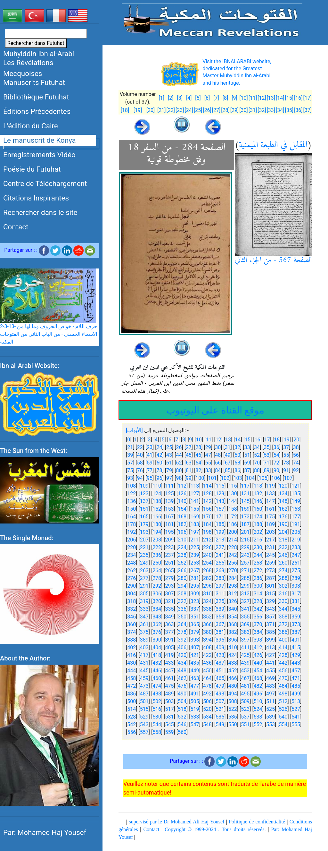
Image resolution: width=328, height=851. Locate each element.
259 (270, 563)
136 (131, 501)
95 (149, 478)
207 (144, 540)
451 (220, 671)
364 (182, 624)
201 (245, 532)
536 (232, 717)
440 (258, 663)
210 (182, 540)
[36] (298, 110)
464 (207, 678)
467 (245, 678)
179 (144, 524)
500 (131, 701)
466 (232, 678)
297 (220, 586)
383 (245, 632)
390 (156, 640)
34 (257, 447)
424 (232, 655)
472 (131, 686)
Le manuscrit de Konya (39, 140)
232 (283, 547)
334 (156, 609)
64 (198, 463)
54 (276, 455)
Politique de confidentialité (257, 821)
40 (140, 455)
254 (207, 563)
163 (295, 509)
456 (283, 671)
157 (220, 509)
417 (144, 655)
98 (179, 478)
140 (182, 501)
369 (245, 624)
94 (140, 478)
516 (156, 709)
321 (169, 601)
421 (194, 655)
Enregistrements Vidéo (39, 154)
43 (169, 455)
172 (232, 517)
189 (270, 524)
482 (258, 686)
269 (220, 570)
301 (270, 586)
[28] (225, 110)
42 (159, 455)
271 (245, 570)
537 (245, 717)
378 (182, 632)
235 (144, 555)
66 (218, 463)
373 (295, 624)
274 (283, 570)
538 (258, 717)
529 (144, 717)
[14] (280, 98)
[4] (189, 98)
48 (218, 455)
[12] (262, 98)
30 (218, 447)
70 (257, 463)
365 (194, 624)
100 (199, 478)
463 (194, 678)
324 (207, 601)
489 (169, 694)
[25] (198, 110)
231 (270, 547)
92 (296, 470)
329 (270, 601)
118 (258, 486)
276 (131, 578)
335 (169, 609)
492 (207, 694)
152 (156, 509)
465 (220, 678)
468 (258, 678)
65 (208, 463)
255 (220, 563)
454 (258, 671)
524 (258, 709)
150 (131, 509)
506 (207, 701)
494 (232, 694)
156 (207, 509)
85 (228, 470)
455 (270, 671)
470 (283, 678)
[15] (289, 98)
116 (232, 486)
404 (156, 647)
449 (194, 671)
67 (228, 463)
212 (207, 540)
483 (270, 686)
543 (144, 724)
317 (295, 594)
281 (194, 578)
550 (232, 724)
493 (220, 694)
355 (245, 617)
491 (194, 694)
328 (258, 601)
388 (131, 640)
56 (296, 455)
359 (295, 617)
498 (283, 694)
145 (245, 501)
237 (169, 555)
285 (245, 578)
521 (220, 709)
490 (182, 694)
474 (156, 686)
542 (131, 724)
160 (258, 509)
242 (232, 555)
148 (283, 501)
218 (283, 540)
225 (194, 547)
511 (270, 701)
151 (144, 509)
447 (169, 671)
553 (270, 724)
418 (156, 655)
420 (182, 655)
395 (220, 640)
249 (144, 563)
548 (207, 724)
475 (169, 686)
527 (295, 709)
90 (276, 470)
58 (140, 463)
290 (131, 586)
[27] (216, 110)
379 (194, 632)
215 (245, 540)
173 (245, 517)
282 (207, 578)
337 (194, 609)
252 (182, 563)
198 (207, 532)
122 (131, 493)
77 (149, 470)
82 (198, 470)
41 (149, 455)
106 (275, 478)
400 (283, 640)
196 (182, 532)
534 (207, 717)
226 (207, 547)
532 (182, 717)
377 (169, 632)
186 (232, 524)
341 (245, 609)
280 (182, 578)
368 (232, 624)
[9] (234, 98)
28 (198, 447)
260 (283, 563)
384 (258, 632)
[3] (179, 98)
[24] (188, 110)
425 (245, 655)
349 (169, 617)
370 (258, 624)
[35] (289, 110)
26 (179, 447)
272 (258, 570)
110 (156, 486)
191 (295, 524)
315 (270, 594)
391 (169, 640)
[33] (271, 110)
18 (277, 440)
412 (258, 647)
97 (169, 478)
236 (156, 555)
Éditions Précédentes (36, 111)
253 (194, 563)
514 (131, 709)
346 (131, 617)
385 (270, 632)
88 (257, 470)
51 (247, 455)
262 (131, 570)
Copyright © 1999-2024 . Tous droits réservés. (215, 829)
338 (207, 609)
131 (245, 493)
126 (182, 493)
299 (245, 586)
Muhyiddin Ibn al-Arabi (38, 53)
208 (156, 540)
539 (270, 717)
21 (130, 447)
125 (169, 493)
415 (295, 647)
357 (270, 617)
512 (283, 701)
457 (295, 671)
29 (208, 447)
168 (182, 517)
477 (194, 686)
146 (258, 501)
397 (245, 640)
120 (283, 486)
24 (159, 447)
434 (182, 663)
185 (220, 524)
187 (245, 524)
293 (169, 586)
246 (283, 555)
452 (232, 671)
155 (194, 509)
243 (245, 555)
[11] (253, 98)
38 (296, 447)
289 (295, 578)
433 (169, 663)
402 (131, 647)
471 (295, 678)
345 (295, 609)
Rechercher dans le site (40, 212)
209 (169, 540)
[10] (243, 98)
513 (295, 701)
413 (270, 647)
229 (245, 547)
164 (131, 517)
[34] (280, 110)
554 (283, 724)
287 (270, 578)
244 (258, 555)
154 (182, 509)
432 (156, 663)
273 (270, 570)
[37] (307, 110)
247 (295, 555)
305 (144, 594)
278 (156, 578)
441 (270, 663)
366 (207, 624)
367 (220, 624)
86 (237, 470)
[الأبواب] (134, 430)
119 (270, 486)
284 (232, 578)
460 (156, 678)
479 (220, 686)
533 (194, 717)
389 (144, 640)
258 (258, 563)
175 (270, 517)
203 (270, 532)
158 (232, 509)
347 (144, 617)
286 (258, 578)
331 (295, 601)
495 (245, 694)
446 (156, 671)
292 (156, 586)
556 (131, 732)
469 (270, 678)
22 (140, 447)
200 (232, 532)
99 (189, 478)
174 (258, 517)
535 (220, 717)
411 (245, 647)
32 (237, 447)
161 (270, 509)
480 (232, 686)
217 (270, 540)
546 (182, 724)
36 (276, 447)
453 (245, 671)
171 (220, 517)
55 (286, 455)
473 (144, 686)
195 (169, 532)
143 (220, 501)
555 (295, 724)
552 (258, 724)
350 (182, 617)
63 (189, 463)
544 (156, 724)
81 (189, 470)
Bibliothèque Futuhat (36, 97)
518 (182, 709)
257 (245, 563)
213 (220, 540)
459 (144, 678)
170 (207, 517)
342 (258, 609)
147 (270, 501)
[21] (161, 110)
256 (232, 563)
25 (169, 447)
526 (283, 709)
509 (245, 701)
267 (194, 570)
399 (270, 640)
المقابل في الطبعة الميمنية (273, 145)
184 (207, 524)
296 (207, 586)
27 (189, 447)
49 (228, 455)
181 (169, 524)
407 (194, 647)
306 (156, 594)
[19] (138, 110)
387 (295, 632)
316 (283, 594)
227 (220, 547)
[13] (271, 98)
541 (295, 717)
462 (182, 678)
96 (159, 478)
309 (194, 594)
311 (220, 594)
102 (225, 478)
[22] (170, 110)
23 (149, 447)
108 (131, 486)
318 (131, 601)
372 (283, 624)
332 (131, 609)
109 (144, 486)
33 (247, 447)
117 (245, 486)
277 (144, 578)
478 (207, 686)
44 (179, 455)
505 (194, 701)
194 (156, 532)
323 (194, 601)
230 (258, 547)
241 (220, 555)
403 (144, 647)
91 (286, 470)
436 (207, 663)
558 (156, 732)
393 (194, 640)
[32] (262, 110)
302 (283, 586)
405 (169, 647)
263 (144, 570)
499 (295, 694)
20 (296, 440)
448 (182, 671)
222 (156, 547)
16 (257, 440)
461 (169, 678)
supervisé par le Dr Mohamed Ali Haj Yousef (177, 821)
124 (156, 493)
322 (182, 601)
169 (194, 517)
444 (131, 671)
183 (194, 524)
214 (232, 540)
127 (194, 493)
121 (295, 486)
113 (194, 486)
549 (220, 724)
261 (295, 563)
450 (207, 671)
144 (232, 501)
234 (131, 555)
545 (169, 724)
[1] (161, 98)
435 (194, 663)
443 (295, 663)
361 (144, 624)
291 (144, 586)
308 (182, 594)
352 (207, 617)
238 (182, 555)
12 (218, 440)
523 (245, 709)
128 (207, 493)
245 (270, 555)
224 (182, 547)
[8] (225, 98)
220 (131, 547)
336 (182, 609)
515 (144, 709)
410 (232, 647)
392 (182, 640)
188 (258, 524)
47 (208, 455)
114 (207, 486)
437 (220, 663)
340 (232, 609)
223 (169, 547)
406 (182, 647)
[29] (234, 110)
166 (156, 517)
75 (130, 470)
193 (144, 532)
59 (149, 463)
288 (283, 578)
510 (258, 701)
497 (270, 694)
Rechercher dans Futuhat (35, 43)
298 (232, 586)
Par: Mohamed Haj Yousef (44, 832)
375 (144, 632)
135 (295, 493)
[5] (198, 98)
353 (220, 617)
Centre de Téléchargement (45, 183)
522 (232, 709)
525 (270, 709)
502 (156, 701)
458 (131, 678)
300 (258, 586)
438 (232, 663)
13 (228, 440)
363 (169, 624)
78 (159, 470)
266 (182, 570)
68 (237, 463)
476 (182, 686)
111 (169, 486)
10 (199, 440)
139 (169, 501)
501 (144, 701)
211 (194, 540)
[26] (207, 110)
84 (218, 470)
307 (169, 594)
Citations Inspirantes (36, 198)
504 (182, 701)
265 (169, 570)
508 (232, 701)
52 (257, 455)
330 (283, 601)
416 (131, 655)
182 (182, 524)
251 (169, 563)
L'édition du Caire (30, 126)
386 (283, 632)
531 (169, 717)
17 (267, 440)
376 (156, 632)
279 (169, 578)
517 (169, 709)
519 (194, 709)
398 (258, 640)
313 (245, 594)
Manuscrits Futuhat (34, 82)
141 (194, 501)
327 (245, 601)
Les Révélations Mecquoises (28, 68)
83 (208, 470)
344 (283, 609)
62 (179, 463)
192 (131, 532)
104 (250, 478)
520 (207, 709)
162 (283, 509)
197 (194, 532)
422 (207, 655)
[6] (207, 98)
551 (245, 724)
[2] (170, 98)
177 (295, 517)
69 (247, 463)
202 (258, 532)
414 (283, 647)
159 (245, 509)
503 (169, 701)
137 (144, 501)
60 (159, 463)
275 (295, 570)
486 (131, 694)
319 (144, 601)
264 (156, 570)
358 (283, 617)
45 (189, 455)
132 (258, 493)
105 (263, 478)
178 (131, 524)
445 (144, 671)
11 (208, 440)
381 (220, 632)
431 (144, 663)
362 (156, 624)
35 (266, 447)
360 (131, 624)
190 (283, 524)
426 (258, 655)
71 (266, 463)
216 (258, 540)
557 (144, 732)
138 (156, 501)
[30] (243, 110)
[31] (253, 110)
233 (295, 547)
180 (156, 524)
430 (131, 663)
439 (245, 663)
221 (144, 547)
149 (295, 501)
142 (207, 501)
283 (220, 578)
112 (182, 486)
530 (156, 717)
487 (144, 694)
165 (144, 517)
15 (247, 440)
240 (207, 555)
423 (220, 655)
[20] (150, 110)
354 (232, 617)
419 (169, 655)
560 (182, 732)
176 (283, 517)
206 (131, 540)
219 (295, 540)
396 (232, 640)
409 (220, 647)
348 (156, 617)
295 (194, 586)
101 (212, 478)
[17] (307, 98)
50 (237, 455)
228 (232, 547)
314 (258, 594)
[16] (298, 98)
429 (295, 655)
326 (232, 601)
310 (207, 594)
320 (156, 601)
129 (220, 493)
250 (156, 563)
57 (130, 463)
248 (131, 563)
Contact (15, 227)
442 (283, 663)
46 (198, 455)
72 (276, 463)
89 (266, 470)
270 (232, 570)
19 (287, 440)
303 (295, 586)
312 (232, 594)
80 (179, 470)
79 (169, 470)
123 (144, 493)
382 (232, 632)
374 (131, 632)
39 (130, 455)
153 (169, 509)
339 (220, 609)
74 (296, 463)
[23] (180, 110)
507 (220, 701)
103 (238, 478)
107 (288, 478)
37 (286, 447)
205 (295, 532)
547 (194, 724)
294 (182, 586)
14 (238, 440)
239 (194, 555)
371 (270, 624)
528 (131, 717)
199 (220, 532)
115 (220, 486)
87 (247, 470)
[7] (216, 98)
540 (283, 717)
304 (131, 594)
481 (245, 686)
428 (283, 655)
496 (258, 694)
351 (194, 617)
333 (144, 609)
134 (283, 493)
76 (140, 470)
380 (207, 632)
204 (283, 532)
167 (169, 517)
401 (295, 640)
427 (270, 655)
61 (169, 463)
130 (232, 493)
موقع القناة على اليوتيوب (215, 410)
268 (207, 570)
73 (286, 463)
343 (270, 609)
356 (258, 617)
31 (228, 447)
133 (270, 493)
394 (207, 640)
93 (130, 478)
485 (295, 686)
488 (156, 694)
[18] (125, 110)
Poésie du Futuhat (32, 169)
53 (266, 455)
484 (283, 686)
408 (207, 647)
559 (169, 732)
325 (220, 601)
